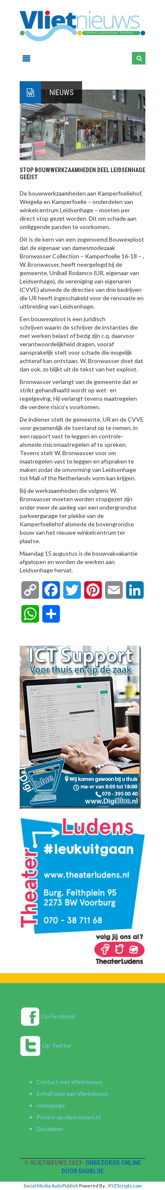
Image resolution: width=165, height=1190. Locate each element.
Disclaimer (49, 1128)
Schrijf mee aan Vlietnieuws (72, 1093)
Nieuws (61, 92)
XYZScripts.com (125, 1185)
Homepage (50, 1105)
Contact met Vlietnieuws (69, 1081)
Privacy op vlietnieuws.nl (68, 1116)
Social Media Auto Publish (50, 1185)
